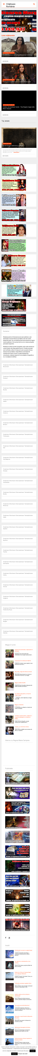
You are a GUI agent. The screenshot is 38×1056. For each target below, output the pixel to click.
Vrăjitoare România (10, 5)
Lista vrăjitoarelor (8, 35)
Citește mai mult (22, 1053)
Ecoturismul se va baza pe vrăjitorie (23, 660)
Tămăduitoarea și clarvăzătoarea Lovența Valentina (17, 55)
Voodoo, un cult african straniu (22, 726)
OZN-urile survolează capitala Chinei (23, 983)
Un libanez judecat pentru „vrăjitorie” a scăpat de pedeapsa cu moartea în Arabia (23, 717)
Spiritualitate (7, 143)
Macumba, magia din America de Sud (23, 671)
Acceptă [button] (33, 1050)
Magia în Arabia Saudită (20, 682)
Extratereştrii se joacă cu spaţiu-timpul (23, 950)
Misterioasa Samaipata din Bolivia (22, 1027)
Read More (16, 152)
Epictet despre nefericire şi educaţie (13, 145)
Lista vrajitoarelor (8, 52)
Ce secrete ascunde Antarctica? (22, 1005)
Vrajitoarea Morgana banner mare (15, 27)
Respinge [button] (14, 1053)
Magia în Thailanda (19, 704)
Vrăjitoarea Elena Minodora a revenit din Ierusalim (17, 82)
